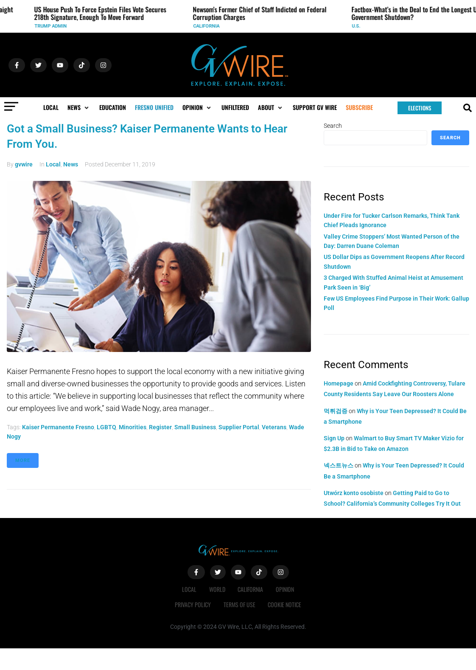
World (217, 589)
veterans (274, 427)
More (22, 460)
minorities (132, 427)
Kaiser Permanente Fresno (58, 427)
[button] (79, 107)
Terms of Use (239, 604)
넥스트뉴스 (338, 465)
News (70, 164)
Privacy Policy (193, 604)
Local (53, 164)
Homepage (338, 383)
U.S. (359, 26)
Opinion (285, 589)
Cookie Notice (285, 604)
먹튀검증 (335, 411)
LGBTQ (106, 427)
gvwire (24, 164)
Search (333, 125)
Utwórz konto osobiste (354, 493)
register (160, 427)
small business (195, 427)
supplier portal (238, 427)
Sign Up (334, 438)
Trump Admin (53, 26)
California (209, 26)
